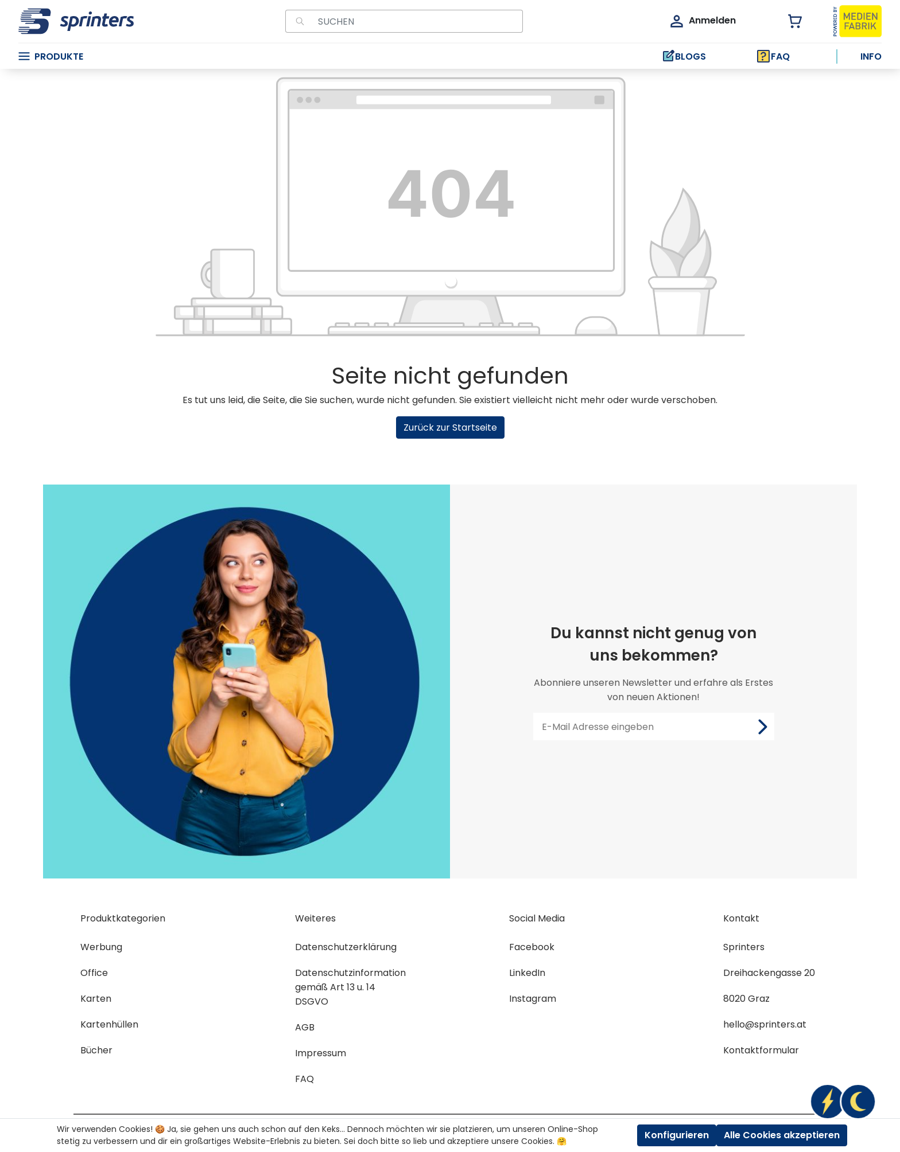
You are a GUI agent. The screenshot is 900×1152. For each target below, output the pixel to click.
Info (871, 56)
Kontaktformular (761, 1050)
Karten (95, 998)
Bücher (96, 1050)
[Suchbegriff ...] (417, 21)
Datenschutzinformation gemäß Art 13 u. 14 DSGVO (350, 987)
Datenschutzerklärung (346, 947)
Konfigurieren (677, 1135)
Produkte (50, 56)
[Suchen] (298, 21)
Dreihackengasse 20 (769, 972)
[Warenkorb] (788, 21)
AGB (305, 1027)
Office (94, 972)
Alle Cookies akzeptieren (782, 1135)
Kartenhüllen (109, 1024)
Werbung (101, 947)
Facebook (531, 947)
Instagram (532, 998)
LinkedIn (527, 972)
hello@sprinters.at (764, 1024)
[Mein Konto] (702, 21)
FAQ (773, 56)
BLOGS (683, 56)
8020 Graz (746, 998)
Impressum (320, 1053)
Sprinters (744, 947)
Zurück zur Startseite (450, 427)
